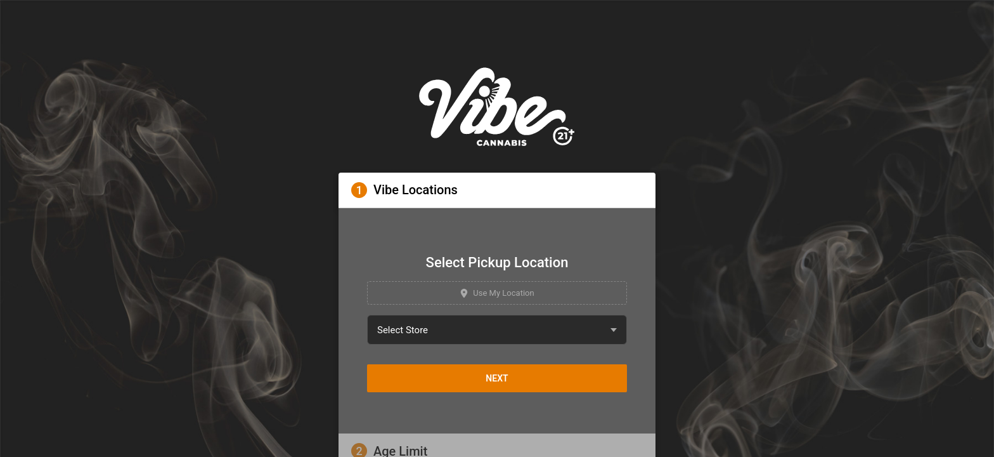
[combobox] (497, 330)
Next (497, 378)
